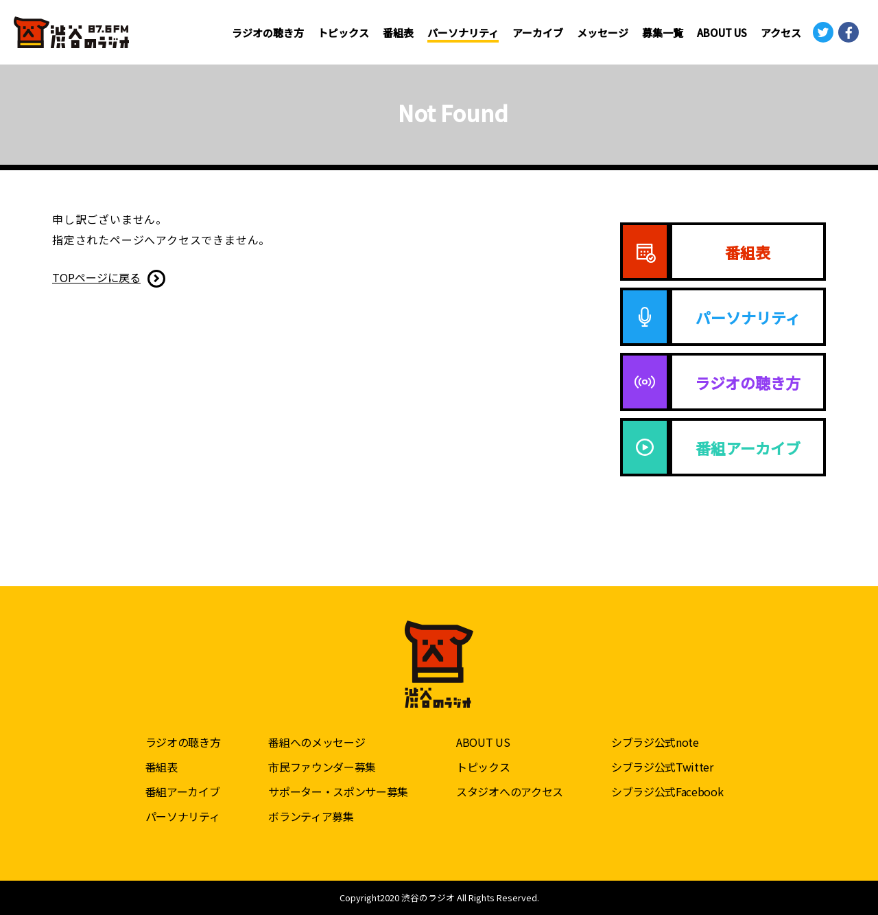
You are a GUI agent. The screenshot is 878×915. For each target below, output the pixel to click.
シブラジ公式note (655, 742)
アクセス (781, 32)
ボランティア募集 (310, 816)
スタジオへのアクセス (509, 791)
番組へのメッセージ (316, 742)
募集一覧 (662, 32)
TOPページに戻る (96, 277)
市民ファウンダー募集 (322, 766)
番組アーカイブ (182, 791)
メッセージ (602, 32)
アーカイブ (537, 32)
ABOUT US (722, 32)
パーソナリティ (463, 32)
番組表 (398, 32)
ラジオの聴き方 (268, 32)
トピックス (343, 32)
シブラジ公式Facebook (667, 791)
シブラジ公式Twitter (662, 766)
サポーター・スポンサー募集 (338, 791)
